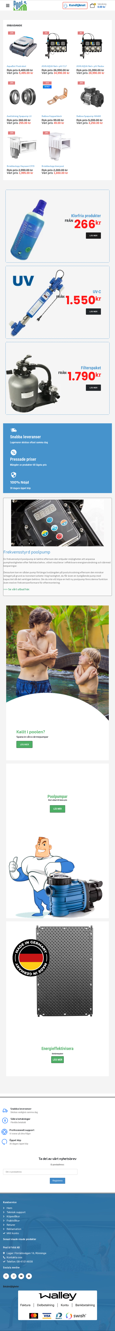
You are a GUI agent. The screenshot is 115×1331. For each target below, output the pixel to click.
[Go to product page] (29, 46)
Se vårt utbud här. (19, 589)
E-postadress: (57, 1164)
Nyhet (53, 87)
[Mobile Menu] (7, 5)
